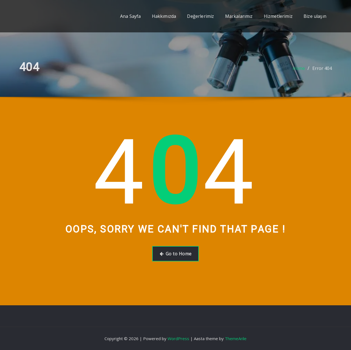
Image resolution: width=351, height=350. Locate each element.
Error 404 (322, 70)
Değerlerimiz (200, 16)
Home (299, 70)
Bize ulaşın (315, 16)
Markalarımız (239, 16)
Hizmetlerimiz (278, 16)
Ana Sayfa (130, 16)
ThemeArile (236, 338)
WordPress (178, 338)
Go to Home (176, 254)
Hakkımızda (164, 16)
